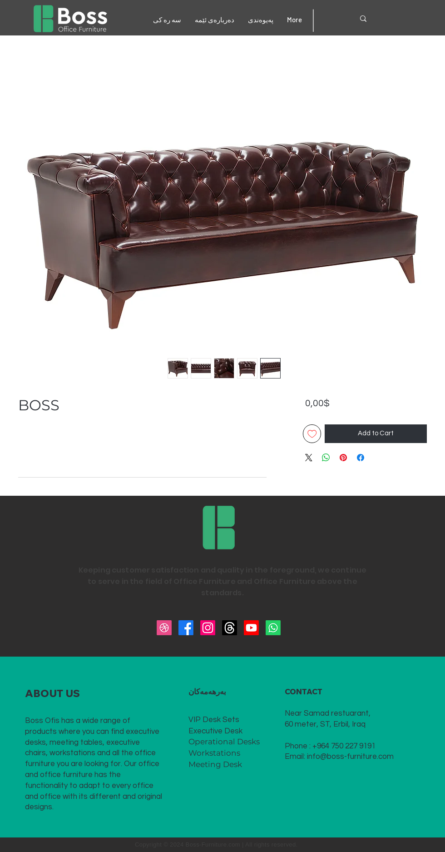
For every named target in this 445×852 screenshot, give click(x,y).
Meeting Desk (215, 764)
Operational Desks (224, 741)
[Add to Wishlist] (312, 433)
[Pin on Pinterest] (343, 457)
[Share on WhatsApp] (326, 457)
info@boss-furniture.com (350, 756)
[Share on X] (308, 457)
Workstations (214, 752)
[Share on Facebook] (360, 457)
